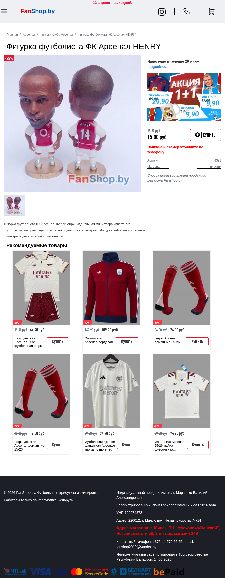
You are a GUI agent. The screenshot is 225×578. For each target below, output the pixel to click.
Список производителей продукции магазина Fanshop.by (176, 177)
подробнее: (157, 67)
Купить (57, 341)
